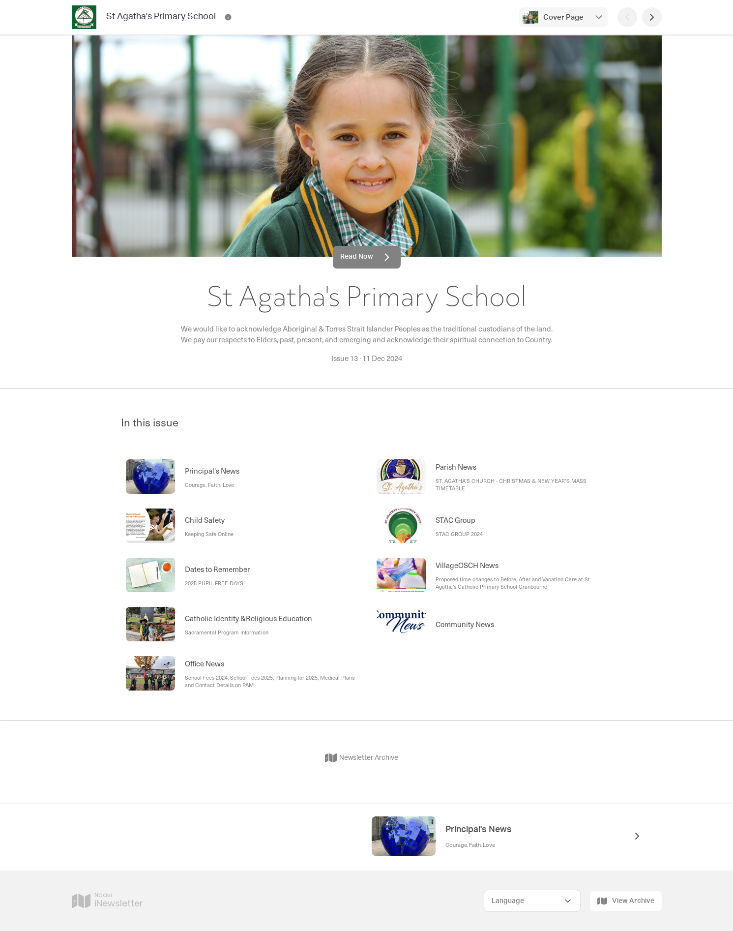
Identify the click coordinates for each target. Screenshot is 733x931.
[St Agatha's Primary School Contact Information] (228, 17)
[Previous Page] (627, 17)
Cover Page (563, 17)
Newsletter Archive (361, 758)
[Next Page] (652, 17)
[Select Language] (532, 900)
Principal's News (478, 829)
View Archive (625, 901)
